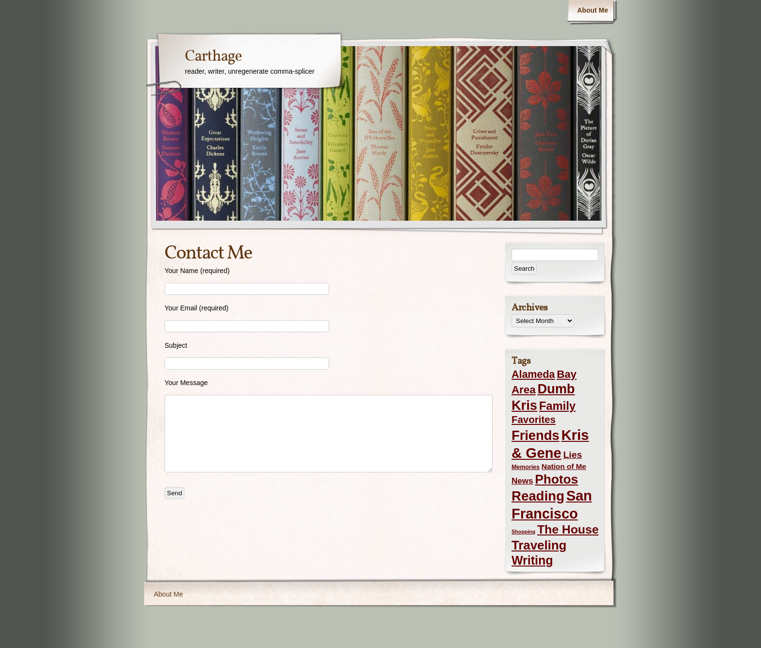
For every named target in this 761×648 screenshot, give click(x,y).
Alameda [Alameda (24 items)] (533, 374)
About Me (592, 10)
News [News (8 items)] (522, 481)
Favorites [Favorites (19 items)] (534, 419)
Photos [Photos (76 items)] (556, 479)
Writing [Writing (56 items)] (532, 560)
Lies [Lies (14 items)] (572, 455)
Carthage (213, 56)
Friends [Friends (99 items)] (535, 435)
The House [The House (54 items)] (567, 529)
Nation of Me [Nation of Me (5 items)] (564, 466)
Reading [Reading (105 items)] (538, 495)
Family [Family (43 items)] (557, 405)
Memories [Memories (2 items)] (526, 467)
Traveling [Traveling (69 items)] (539, 545)
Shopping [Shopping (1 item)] (523, 532)
